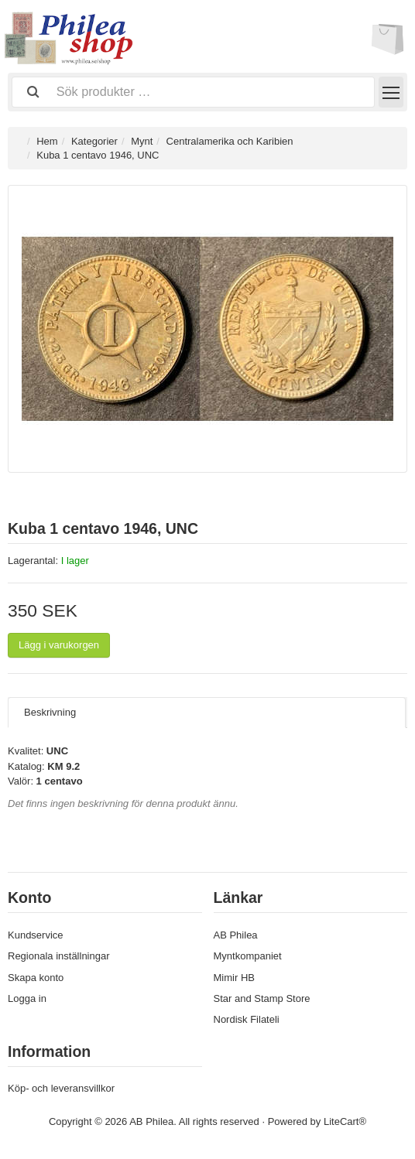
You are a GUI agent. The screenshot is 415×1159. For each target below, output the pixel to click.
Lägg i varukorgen (59, 645)
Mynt (142, 141)
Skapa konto (35, 977)
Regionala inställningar (59, 956)
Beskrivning (50, 712)
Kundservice (35, 935)
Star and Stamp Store (262, 998)
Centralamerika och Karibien (229, 141)
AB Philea (236, 935)
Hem (46, 141)
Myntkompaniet (248, 956)
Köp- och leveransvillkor (61, 1088)
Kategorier (94, 141)
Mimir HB (234, 977)
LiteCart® (345, 1121)
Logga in (27, 998)
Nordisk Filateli (247, 1019)
